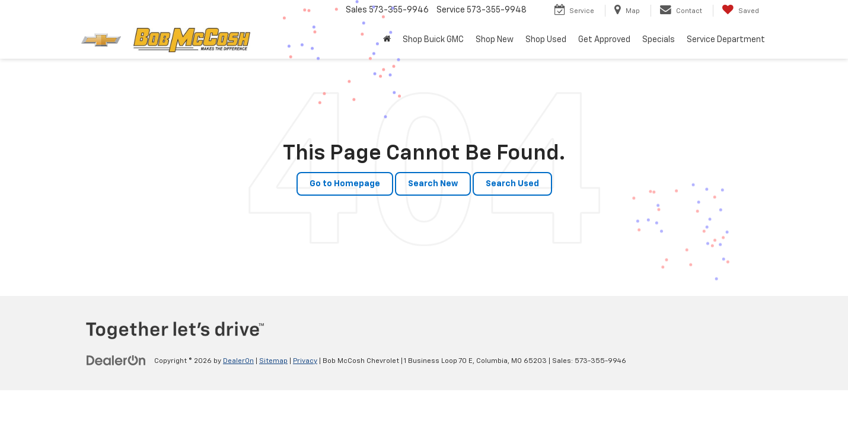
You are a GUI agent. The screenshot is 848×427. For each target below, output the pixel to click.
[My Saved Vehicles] (740, 11)
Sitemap (273, 361)
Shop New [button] (495, 40)
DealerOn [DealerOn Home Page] (238, 361)
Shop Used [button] (545, 40)
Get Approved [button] (604, 40)
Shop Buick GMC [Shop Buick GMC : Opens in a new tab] (433, 40)
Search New (433, 184)
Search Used (512, 184)
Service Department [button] (726, 40)
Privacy (305, 361)
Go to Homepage (345, 184)
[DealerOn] (116, 360)
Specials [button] (658, 40)
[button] (387, 40)
